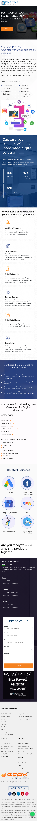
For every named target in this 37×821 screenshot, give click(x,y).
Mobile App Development (7, 751)
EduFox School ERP (6, 714)
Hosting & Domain (6, 754)
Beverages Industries (23, 746)
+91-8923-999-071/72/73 (10, 593)
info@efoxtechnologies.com (10, 583)
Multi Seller (21, 751)
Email (6, 633)
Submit (18, 666)
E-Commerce (4, 756)
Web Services (4, 748)
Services (6, 646)
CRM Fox (3, 721)
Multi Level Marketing (7, 734)
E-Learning (4, 732)
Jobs (19, 765)
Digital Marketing (5, 743)
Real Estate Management (25, 716)
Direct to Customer (23, 743)
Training (20, 768)
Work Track (4, 727)
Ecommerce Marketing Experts (26, 754)
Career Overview (22, 762)
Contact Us (21, 782)
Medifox (3, 729)
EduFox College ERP (6, 716)
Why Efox (9, 782)
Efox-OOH (3, 724)
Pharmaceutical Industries (25, 748)
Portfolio (15, 782)
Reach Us (27, 782)
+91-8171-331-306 (7, 605)
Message (6, 653)
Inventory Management (24, 719)
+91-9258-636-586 (7, 581)
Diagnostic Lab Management (26, 714)
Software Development (7, 746)
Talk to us (7, 29)
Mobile (6, 640)
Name (6, 626)
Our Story (3, 782)
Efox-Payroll (4, 719)
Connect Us (18, 788)
